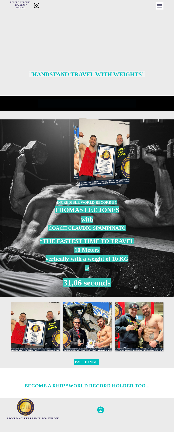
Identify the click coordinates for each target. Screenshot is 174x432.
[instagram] (100, 409)
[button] (35, 326)
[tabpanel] (87, 74)
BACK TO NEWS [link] (86, 362)
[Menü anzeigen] (159, 6)
